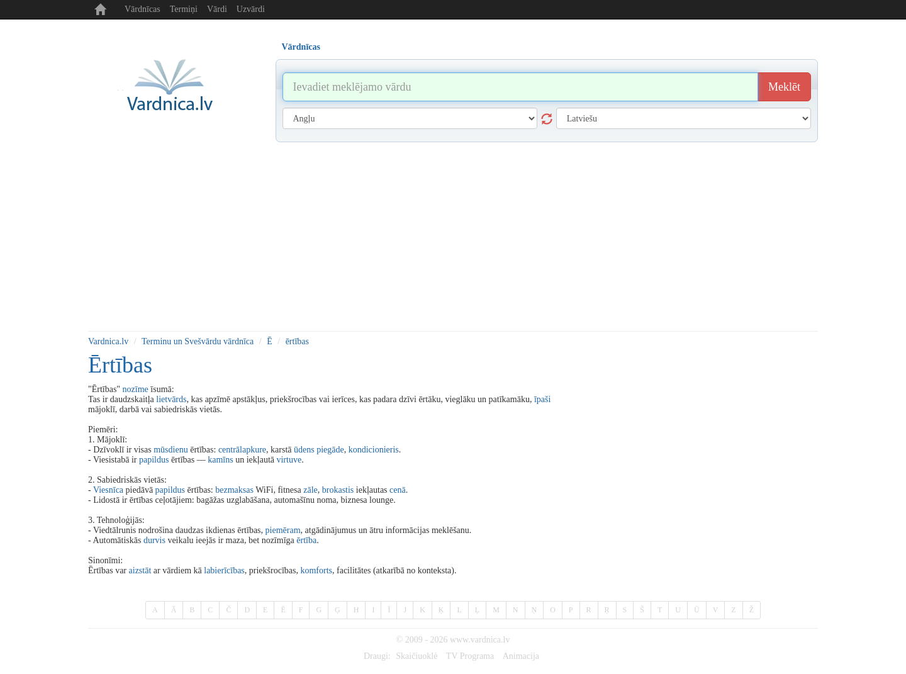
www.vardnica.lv (480, 639)
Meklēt (784, 87)
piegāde (330, 449)
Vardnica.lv (108, 341)
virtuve (288, 459)
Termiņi (184, 9)
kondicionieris (374, 449)
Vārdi (217, 9)
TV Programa (470, 656)
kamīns (220, 459)
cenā (397, 490)
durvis (154, 540)
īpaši (542, 399)
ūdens (304, 449)
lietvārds (171, 399)
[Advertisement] (453, 237)
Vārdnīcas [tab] (301, 47)
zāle (310, 490)
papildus (154, 459)
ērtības (297, 341)
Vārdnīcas (142, 9)
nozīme (135, 389)
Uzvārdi (251, 9)
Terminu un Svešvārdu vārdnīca (198, 341)
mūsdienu (170, 449)
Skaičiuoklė (416, 656)
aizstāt (140, 570)
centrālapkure (242, 449)
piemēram (283, 530)
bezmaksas (234, 490)
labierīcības (224, 570)
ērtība (306, 540)
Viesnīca (108, 490)
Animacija (521, 656)
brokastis (338, 490)
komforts (316, 570)
